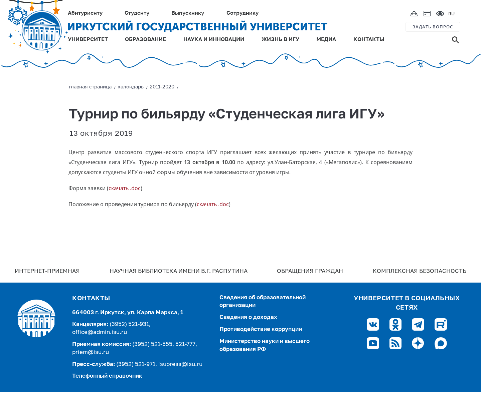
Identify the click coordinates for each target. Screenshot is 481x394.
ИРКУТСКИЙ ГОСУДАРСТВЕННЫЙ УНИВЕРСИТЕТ (197, 26)
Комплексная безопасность (419, 271)
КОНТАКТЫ (368, 39)
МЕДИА (326, 39)
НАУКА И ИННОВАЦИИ (213, 39)
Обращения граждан (310, 271)
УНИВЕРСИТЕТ (88, 39)
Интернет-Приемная (47, 271)
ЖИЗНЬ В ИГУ (280, 39)
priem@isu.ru (90, 352)
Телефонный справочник (107, 376)
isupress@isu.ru (180, 364)
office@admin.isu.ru (99, 332)
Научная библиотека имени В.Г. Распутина (179, 271)
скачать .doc (125, 188)
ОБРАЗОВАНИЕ (145, 39)
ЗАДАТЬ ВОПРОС (433, 27)
